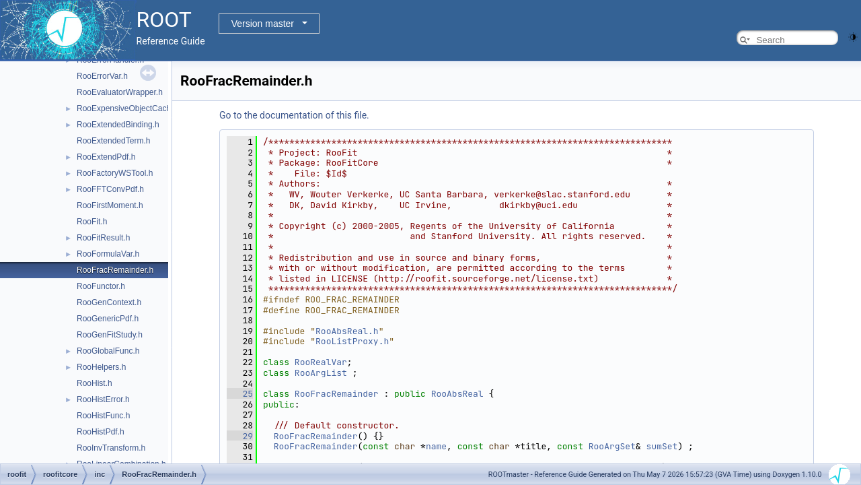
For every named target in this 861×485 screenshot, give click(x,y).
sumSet (662, 446)
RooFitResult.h (103, 238)
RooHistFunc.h (103, 415)
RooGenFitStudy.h (110, 335)
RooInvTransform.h (111, 448)
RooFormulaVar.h (108, 254)
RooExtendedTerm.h (113, 141)
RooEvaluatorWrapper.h (120, 92)
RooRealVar (321, 362)
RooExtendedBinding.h (118, 124)
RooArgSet (612, 446)
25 (240, 393)
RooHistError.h (103, 399)
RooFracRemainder (337, 393)
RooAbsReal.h (347, 331)
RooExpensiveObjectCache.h (129, 108)
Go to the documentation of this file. (294, 115)
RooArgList (321, 373)
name (436, 446)
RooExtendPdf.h (106, 157)
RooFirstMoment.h (110, 205)
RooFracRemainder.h (115, 270)
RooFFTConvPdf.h (110, 189)
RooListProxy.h (352, 341)
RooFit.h (92, 221)
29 (240, 436)
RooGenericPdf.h (108, 318)
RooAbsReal (457, 393)
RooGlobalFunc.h (108, 351)
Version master (262, 23)
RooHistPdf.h (100, 432)
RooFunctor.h (101, 286)
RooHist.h (94, 383)
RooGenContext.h (109, 302)
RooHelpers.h (101, 367)
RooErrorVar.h (102, 76)
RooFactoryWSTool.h (115, 173)
